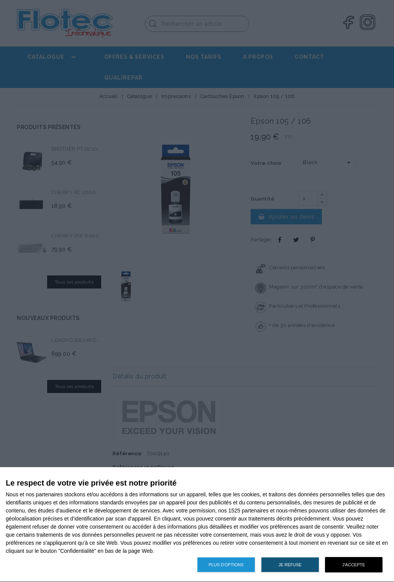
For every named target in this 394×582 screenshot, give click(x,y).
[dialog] (197, 525)
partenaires (49, 494)
